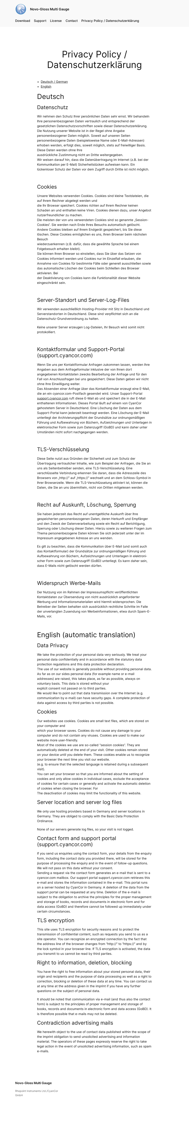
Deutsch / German (54, 82)
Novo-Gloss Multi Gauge (49, 9)
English (46, 86)
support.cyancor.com (52, 398)
